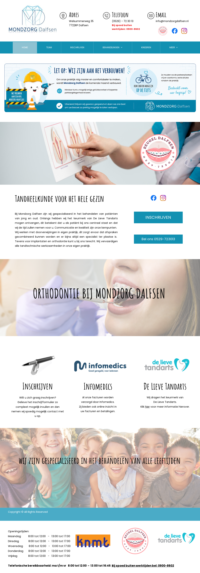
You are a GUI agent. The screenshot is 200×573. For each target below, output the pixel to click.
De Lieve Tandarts (165, 386)
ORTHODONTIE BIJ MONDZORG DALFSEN (99, 293)
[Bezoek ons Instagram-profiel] (184, 31)
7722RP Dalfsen (78, 25)
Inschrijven (37, 386)
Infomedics (98, 386)
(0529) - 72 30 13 (122, 21)
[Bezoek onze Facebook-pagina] (175, 31)
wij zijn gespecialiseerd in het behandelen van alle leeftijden (100, 460)
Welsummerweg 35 (81, 21)
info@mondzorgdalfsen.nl (172, 21)
